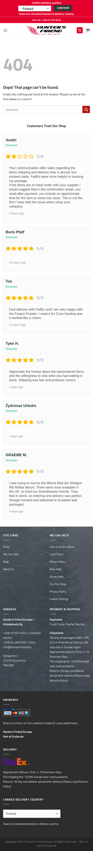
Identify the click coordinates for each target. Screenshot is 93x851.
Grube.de (18, 736)
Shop (6, 547)
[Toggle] (42, 554)
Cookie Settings (59, 599)
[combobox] (34, 8)
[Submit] (86, 109)
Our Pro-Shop (58, 584)
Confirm (63, 8)
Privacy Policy (58, 591)
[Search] (80, 30)
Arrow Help (56, 576)
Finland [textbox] (27, 8)
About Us (8, 569)
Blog (5, 561)
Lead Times (57, 554)
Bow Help (55, 569)
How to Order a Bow (62, 547)
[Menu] (5, 30)
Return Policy (58, 561)
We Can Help (10, 554)
